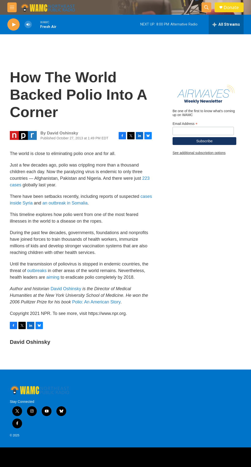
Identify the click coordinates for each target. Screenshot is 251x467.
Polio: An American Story (96, 301)
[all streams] (226, 24)
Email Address (185, 123)
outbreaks (37, 270)
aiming (52, 277)
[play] (13, 24)
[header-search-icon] (206, 7)
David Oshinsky (65, 288)
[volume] (28, 24)
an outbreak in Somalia (65, 203)
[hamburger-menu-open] (12, 7)
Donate (231, 7)
